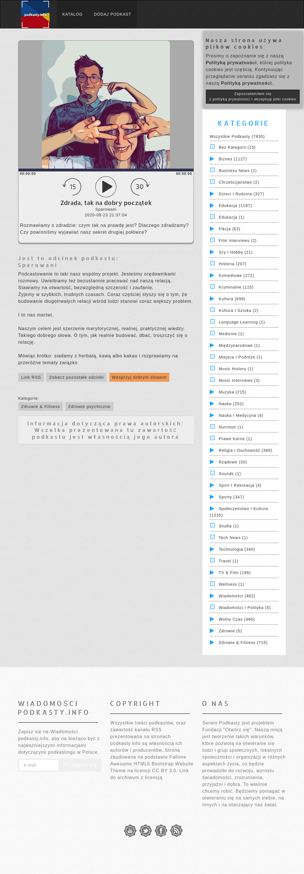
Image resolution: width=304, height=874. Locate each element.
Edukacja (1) (232, 217)
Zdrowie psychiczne (89, 406)
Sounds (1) (230, 473)
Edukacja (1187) (235, 205)
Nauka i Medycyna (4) (241, 415)
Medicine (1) (231, 334)
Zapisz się (80, 765)
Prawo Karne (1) (235, 438)
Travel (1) (228, 561)
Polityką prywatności (231, 62)
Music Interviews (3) (239, 380)
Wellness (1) (231, 584)
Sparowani (38, 265)
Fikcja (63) (229, 229)
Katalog (72, 14)
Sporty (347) (231, 497)
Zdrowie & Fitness (40, 406)
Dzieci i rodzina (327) (241, 194)
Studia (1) (229, 526)
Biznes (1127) (233, 159)
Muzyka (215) (232, 392)
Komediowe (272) (236, 275)
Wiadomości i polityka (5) (245, 607)
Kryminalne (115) (236, 287)
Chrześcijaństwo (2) (239, 182)
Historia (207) (233, 264)
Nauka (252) (231, 403)
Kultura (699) (232, 299)
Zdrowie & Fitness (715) (243, 642)
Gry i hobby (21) (235, 252)
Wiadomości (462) (237, 596)
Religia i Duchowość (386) (245, 450)
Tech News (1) (233, 537)
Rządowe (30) (233, 462)
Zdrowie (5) (230, 631)
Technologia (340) (237, 549)
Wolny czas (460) (237, 619)
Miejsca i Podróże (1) (240, 357)
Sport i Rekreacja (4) (240, 485)
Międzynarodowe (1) (239, 345)
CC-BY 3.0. (165, 770)
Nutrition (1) (231, 427)
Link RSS (31, 377)
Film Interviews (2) (237, 240)
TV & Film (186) (235, 572)
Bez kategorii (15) (237, 147)
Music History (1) (236, 368)
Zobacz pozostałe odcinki (76, 377)
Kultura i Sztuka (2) (238, 310)
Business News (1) (238, 170)
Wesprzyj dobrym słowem (139, 377)
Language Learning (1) (242, 322)
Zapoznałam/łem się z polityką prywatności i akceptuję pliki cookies (252, 96)
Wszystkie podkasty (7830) (237, 136)
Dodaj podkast (112, 14)
